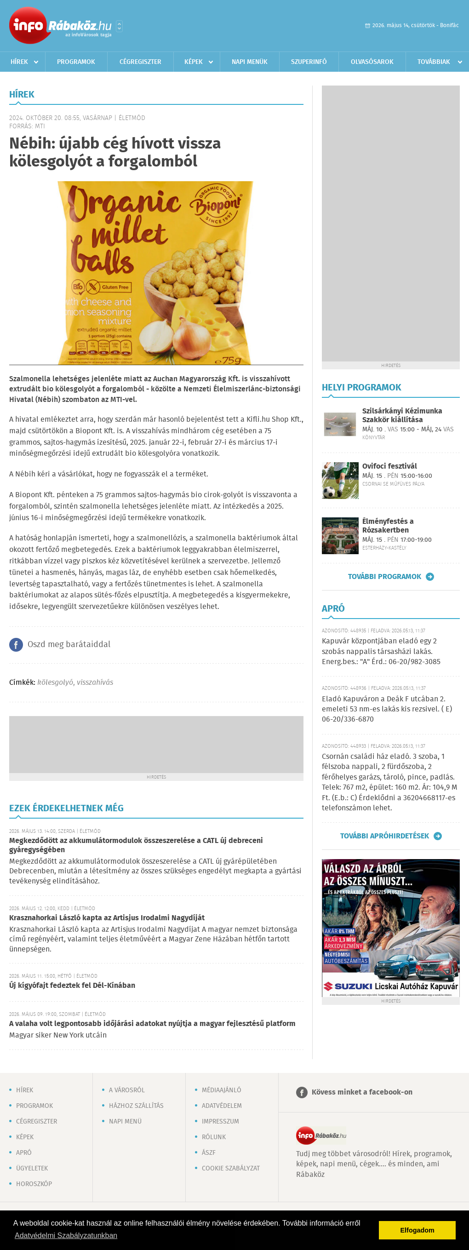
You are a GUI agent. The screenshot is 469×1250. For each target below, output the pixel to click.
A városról (127, 1090)
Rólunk (214, 1137)
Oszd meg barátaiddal (69, 644)
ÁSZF (209, 1153)
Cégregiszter (140, 62)
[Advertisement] (156, 743)
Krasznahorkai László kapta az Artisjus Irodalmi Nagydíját (107, 918)
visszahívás (95, 682)
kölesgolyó (55, 682)
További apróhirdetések (384, 836)
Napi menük (250, 62)
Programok (76, 62)
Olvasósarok (372, 62)
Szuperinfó (309, 62)
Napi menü (125, 1122)
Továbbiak (434, 62)
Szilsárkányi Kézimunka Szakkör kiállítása (402, 416)
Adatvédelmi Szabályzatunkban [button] (66, 1235)
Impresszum (220, 1122)
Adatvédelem (222, 1106)
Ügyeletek (32, 1169)
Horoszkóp (34, 1184)
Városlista (119, 26)
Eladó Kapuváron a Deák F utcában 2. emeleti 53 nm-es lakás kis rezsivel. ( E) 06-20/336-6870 (387, 710)
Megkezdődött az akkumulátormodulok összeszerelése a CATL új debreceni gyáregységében (136, 845)
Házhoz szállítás (136, 1106)
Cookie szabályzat (231, 1169)
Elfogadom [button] (417, 1230)
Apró (24, 1153)
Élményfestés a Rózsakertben (388, 526)
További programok (384, 577)
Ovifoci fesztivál (389, 466)
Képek (193, 62)
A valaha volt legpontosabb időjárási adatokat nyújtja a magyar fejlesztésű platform (152, 1024)
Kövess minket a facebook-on (362, 1092)
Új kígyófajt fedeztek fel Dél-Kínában (72, 986)
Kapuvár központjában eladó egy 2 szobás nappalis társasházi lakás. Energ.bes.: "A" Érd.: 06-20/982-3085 (381, 652)
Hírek (19, 62)
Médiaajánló (221, 1090)
